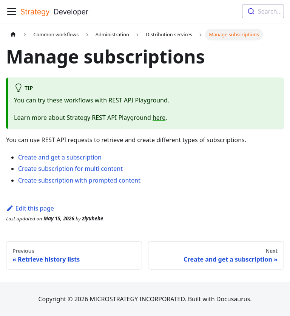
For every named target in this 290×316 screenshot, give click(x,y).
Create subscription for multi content (70, 168)
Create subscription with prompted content (79, 180)
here (159, 117)
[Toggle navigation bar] (11, 11)
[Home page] (13, 34)
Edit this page (30, 208)
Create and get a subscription (60, 157)
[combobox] (263, 11)
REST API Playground (138, 100)
